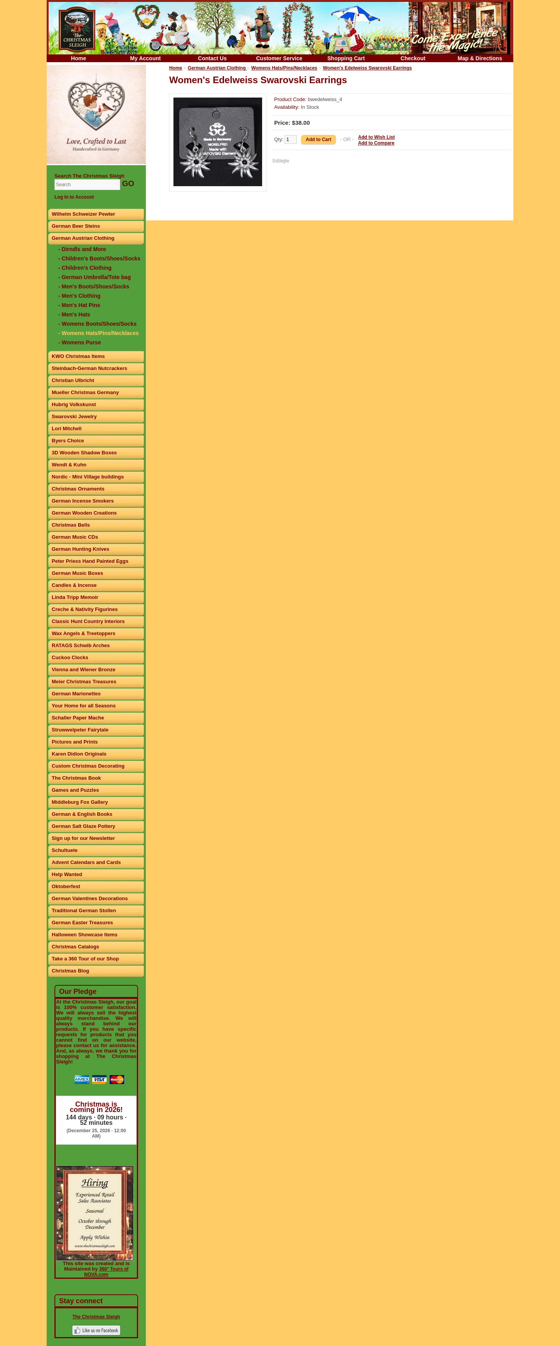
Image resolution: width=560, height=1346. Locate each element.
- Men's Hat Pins (79, 305)
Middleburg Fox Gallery (80, 802)
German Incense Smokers (83, 501)
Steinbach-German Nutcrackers (89, 368)
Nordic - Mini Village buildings (88, 477)
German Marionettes (76, 694)
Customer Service (279, 58)
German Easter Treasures (82, 922)
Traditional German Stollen (84, 910)
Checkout (413, 58)
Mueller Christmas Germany (85, 392)
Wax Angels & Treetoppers (84, 633)
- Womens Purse (79, 342)
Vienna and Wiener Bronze (84, 669)
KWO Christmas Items (78, 356)
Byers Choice (68, 440)
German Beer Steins (76, 226)
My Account (145, 58)
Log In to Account (74, 197)
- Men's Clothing (79, 296)
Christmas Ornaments (78, 489)
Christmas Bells (71, 525)
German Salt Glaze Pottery (83, 826)
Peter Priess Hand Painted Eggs (90, 561)
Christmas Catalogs (75, 947)
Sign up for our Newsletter (83, 838)
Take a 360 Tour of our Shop (85, 959)
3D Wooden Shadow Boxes (84, 453)
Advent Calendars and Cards (86, 862)
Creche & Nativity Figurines (85, 609)
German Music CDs (75, 537)
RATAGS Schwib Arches (81, 645)
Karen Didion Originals (79, 754)
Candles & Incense (74, 585)
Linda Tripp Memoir (75, 597)
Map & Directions (480, 58)
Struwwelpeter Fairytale (80, 730)
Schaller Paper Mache (78, 718)
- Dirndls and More (82, 249)
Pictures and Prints (75, 742)
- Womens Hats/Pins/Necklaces (98, 333)
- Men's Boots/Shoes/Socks (93, 286)
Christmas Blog (70, 971)
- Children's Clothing (85, 268)
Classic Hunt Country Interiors (88, 621)
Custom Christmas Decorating (88, 766)
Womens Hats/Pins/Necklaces (284, 68)
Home (78, 58)
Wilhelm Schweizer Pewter (83, 214)
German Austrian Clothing (83, 238)
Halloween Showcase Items (84, 934)
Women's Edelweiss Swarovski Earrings (367, 68)
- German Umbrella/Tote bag (94, 277)
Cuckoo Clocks (70, 657)
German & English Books (82, 814)
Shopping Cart (346, 58)
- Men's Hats (74, 314)
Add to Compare (376, 143)
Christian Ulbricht (73, 380)
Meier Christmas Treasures (84, 681)
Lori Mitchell (67, 428)
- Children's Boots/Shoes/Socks (99, 258)
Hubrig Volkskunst (74, 404)
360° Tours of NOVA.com (106, 1271)
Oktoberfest (66, 886)
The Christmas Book (76, 778)
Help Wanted (67, 874)
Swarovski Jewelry (74, 416)
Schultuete (64, 850)
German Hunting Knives (80, 549)
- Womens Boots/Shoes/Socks (97, 324)
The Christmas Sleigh (96, 1317)
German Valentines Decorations (90, 898)
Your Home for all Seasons (84, 706)
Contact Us (212, 58)
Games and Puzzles (75, 790)
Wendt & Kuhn (69, 465)
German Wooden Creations (84, 513)
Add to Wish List (376, 137)
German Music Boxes (77, 573)
